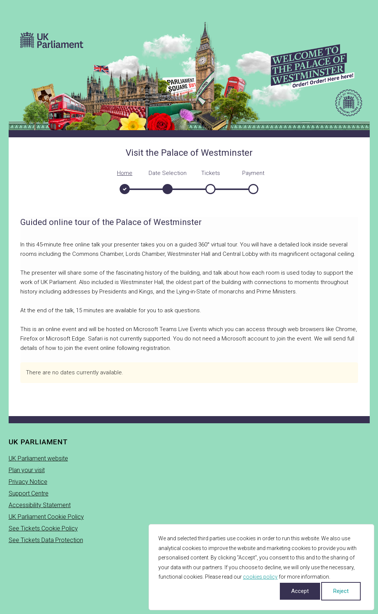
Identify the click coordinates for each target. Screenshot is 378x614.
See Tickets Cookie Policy (43, 528)
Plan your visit (27, 470)
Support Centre (29, 493)
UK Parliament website (38, 458)
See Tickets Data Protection (46, 540)
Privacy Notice (28, 481)
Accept (300, 591)
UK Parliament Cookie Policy (46, 516)
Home (124, 173)
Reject (341, 591)
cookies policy (260, 577)
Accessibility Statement (40, 505)
